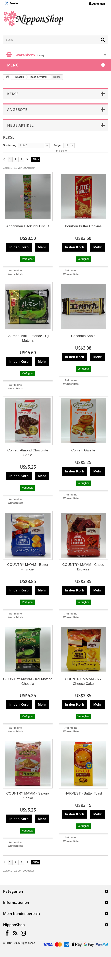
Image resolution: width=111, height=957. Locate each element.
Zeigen (58, 145)
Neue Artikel (20, 125)
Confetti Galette (83, 450)
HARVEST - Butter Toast (83, 793)
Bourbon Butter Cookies (83, 226)
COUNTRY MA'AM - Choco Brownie (83, 567)
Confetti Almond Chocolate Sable (27, 452)
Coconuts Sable (83, 336)
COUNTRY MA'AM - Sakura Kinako (27, 796)
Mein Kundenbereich (21, 913)
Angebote (17, 109)
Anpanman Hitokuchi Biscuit (27, 226)
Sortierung (9, 145)
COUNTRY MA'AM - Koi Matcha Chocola (27, 681)
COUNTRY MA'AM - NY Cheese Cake (83, 681)
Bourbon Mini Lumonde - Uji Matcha (27, 338)
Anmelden (97, 3)
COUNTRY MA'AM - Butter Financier (27, 567)
